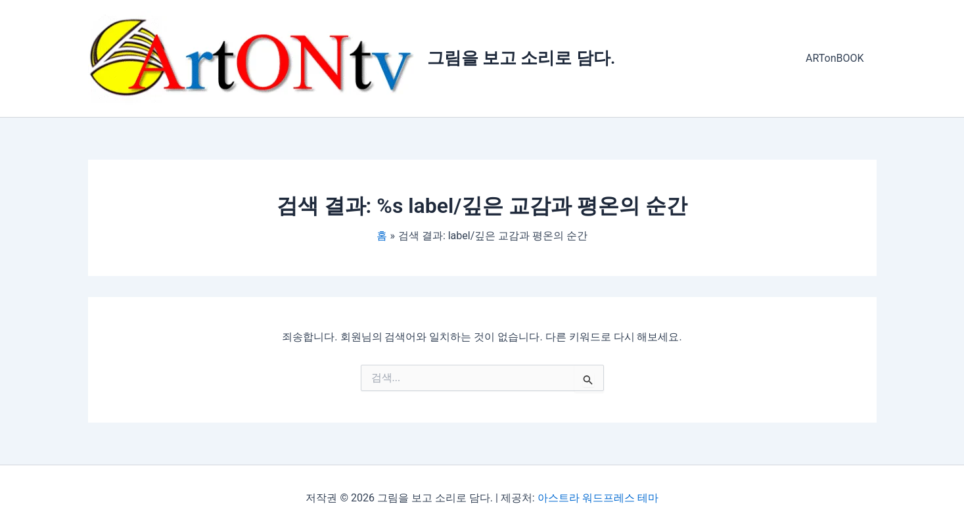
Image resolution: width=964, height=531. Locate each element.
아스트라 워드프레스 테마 (598, 498)
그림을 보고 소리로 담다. (521, 58)
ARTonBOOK (836, 58)
